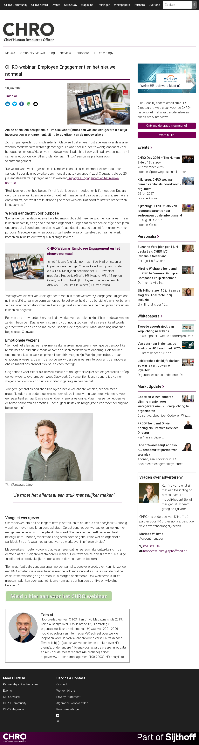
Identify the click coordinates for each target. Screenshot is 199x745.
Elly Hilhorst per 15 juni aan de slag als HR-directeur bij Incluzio (159, 295)
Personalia (82, 53)
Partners (139, 5)
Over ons (154, 5)
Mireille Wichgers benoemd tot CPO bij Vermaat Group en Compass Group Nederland (158, 273)
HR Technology (103, 53)
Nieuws (10, 53)
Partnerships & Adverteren (20, 684)
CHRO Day (70, 5)
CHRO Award (39, 5)
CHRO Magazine (13, 709)
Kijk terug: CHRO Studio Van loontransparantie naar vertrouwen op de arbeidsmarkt (160, 210)
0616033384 (152, 546)
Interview (64, 53)
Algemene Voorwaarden (72, 703)
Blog (52, 53)
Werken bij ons (66, 690)
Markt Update (149, 386)
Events (56, 5)
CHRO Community (15, 5)
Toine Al (11, 96)
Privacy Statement (68, 697)
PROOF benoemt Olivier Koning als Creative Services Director (158, 428)
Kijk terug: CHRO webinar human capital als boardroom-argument (159, 184)
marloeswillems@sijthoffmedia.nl (165, 551)
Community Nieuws (32, 53)
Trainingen (103, 5)
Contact (61, 684)
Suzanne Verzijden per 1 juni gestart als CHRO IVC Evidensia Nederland (158, 251)
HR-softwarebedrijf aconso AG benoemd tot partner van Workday (157, 449)
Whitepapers (122, 5)
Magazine (87, 5)
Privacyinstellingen (68, 709)
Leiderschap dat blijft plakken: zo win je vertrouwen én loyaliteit (159, 365)
